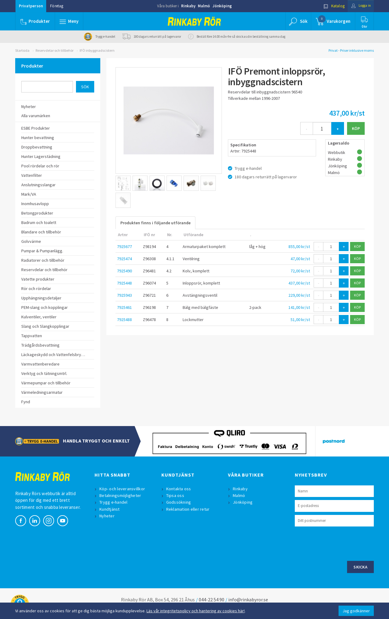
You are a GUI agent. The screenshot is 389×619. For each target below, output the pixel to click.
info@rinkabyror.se (248, 599)
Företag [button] (56, 6)
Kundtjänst (110, 509)
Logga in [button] (359, 6)
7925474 (124, 258)
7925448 (124, 283)
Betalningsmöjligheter (121, 495)
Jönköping (222, 6)
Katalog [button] (330, 6)
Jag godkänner (356, 611)
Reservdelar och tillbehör (55, 50)
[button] (69, 21)
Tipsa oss (176, 495)
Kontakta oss (179, 488)
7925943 (124, 295)
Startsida (22, 50)
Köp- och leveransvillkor (123, 488)
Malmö (204, 6)
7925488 (124, 319)
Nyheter (107, 516)
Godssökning (179, 502)
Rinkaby (188, 6)
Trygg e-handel (114, 502)
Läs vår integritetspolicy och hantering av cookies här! (195, 611)
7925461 (124, 307)
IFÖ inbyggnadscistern (97, 50)
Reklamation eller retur (188, 509)
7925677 (124, 246)
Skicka (360, 567)
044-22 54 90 (211, 599)
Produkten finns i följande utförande (155, 223)
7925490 (124, 271)
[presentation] (341, 543)
